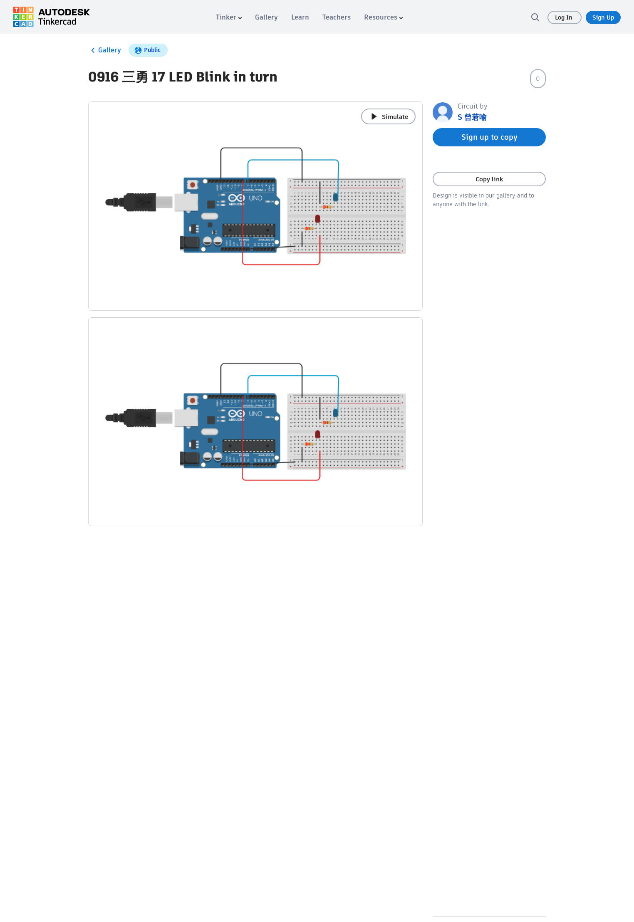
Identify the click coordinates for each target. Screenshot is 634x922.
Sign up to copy (489, 137)
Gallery (104, 50)
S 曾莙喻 (472, 117)
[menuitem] (229, 17)
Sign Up (603, 17)
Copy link (489, 179)
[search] (535, 17)
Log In (564, 17)
